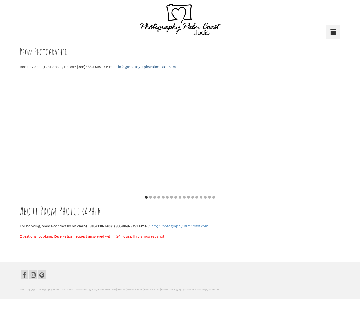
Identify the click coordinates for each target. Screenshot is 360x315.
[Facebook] (24, 274)
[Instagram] (33, 274)
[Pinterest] (42, 274)
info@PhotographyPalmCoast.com (179, 226)
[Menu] (333, 32)
